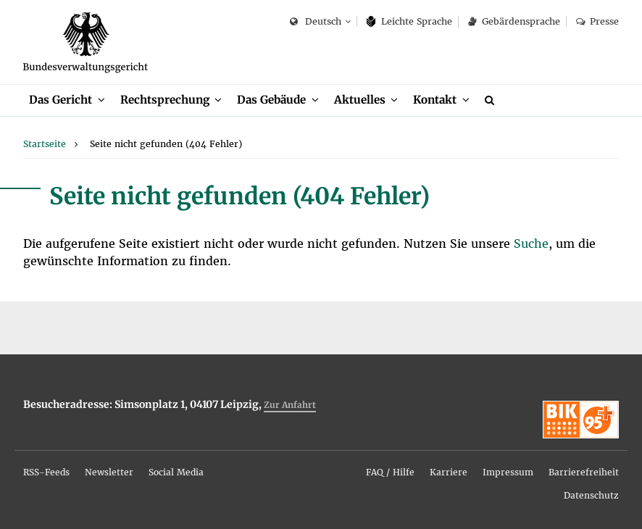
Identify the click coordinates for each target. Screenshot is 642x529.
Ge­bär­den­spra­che (513, 21)
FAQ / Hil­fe (390, 472)
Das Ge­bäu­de (271, 100)
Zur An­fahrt (290, 404)
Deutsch (315, 22)
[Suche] (492, 100)
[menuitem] (67, 100)
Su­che (531, 243)
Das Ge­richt (60, 100)
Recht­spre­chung (164, 100)
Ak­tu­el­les (359, 100)
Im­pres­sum (508, 472)
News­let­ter (109, 472)
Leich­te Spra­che (410, 21)
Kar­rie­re (448, 472)
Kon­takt (435, 100)
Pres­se (597, 21)
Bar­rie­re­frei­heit (584, 472)
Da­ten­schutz (591, 495)
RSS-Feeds (46, 472)
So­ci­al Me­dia (176, 472)
